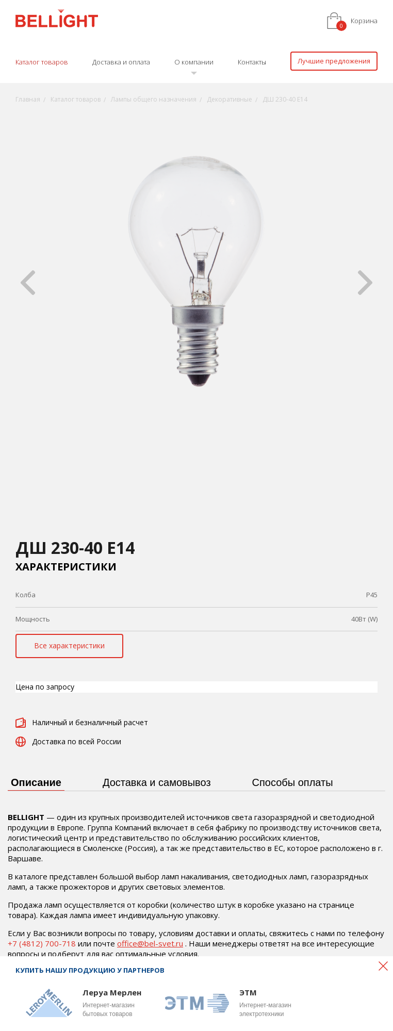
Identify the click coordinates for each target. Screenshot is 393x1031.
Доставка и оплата (121, 62)
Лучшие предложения (334, 61)
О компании (194, 62)
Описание (36, 782)
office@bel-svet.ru (150, 943)
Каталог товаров (41, 62)
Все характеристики (69, 645)
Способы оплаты (292, 782)
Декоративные (229, 99)
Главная (27, 99)
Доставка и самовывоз (157, 782)
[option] (196, 283)
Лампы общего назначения (153, 99)
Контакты (252, 62)
